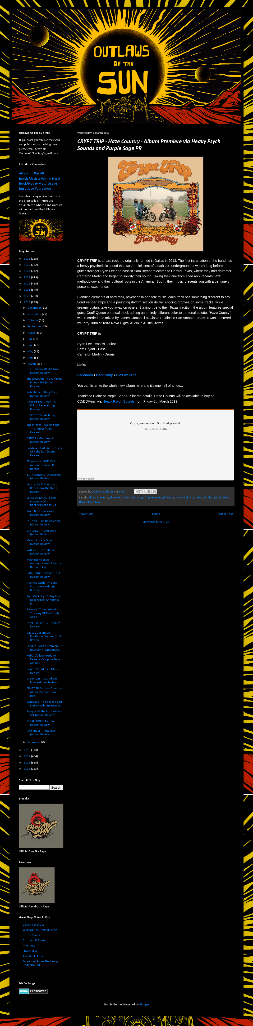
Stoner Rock (93, 502)
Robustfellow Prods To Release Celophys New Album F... (43, 659)
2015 (27, 768)
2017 (27, 756)
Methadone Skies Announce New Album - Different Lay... (44, 563)
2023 (27, 277)
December (35, 307)
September (35, 326)
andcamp (105, 375)
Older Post (226, 513)
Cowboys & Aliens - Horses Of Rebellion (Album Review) (44, 452)
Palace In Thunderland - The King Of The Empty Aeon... (43, 613)
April (31, 357)
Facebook (85, 375)
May (31, 351)
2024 (27, 271)
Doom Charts (31, 935)
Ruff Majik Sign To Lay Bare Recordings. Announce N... (44, 600)
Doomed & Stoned (35, 940)
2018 (27, 750)
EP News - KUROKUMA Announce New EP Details (41, 465)
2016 (27, 762)
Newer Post (85, 513)
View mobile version (156, 521)
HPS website (126, 375)
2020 (27, 296)
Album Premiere (98, 497)
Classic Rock (130, 497)
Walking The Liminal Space (40, 930)
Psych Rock (196, 497)
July (30, 339)
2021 (27, 289)
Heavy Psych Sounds (118, 401)
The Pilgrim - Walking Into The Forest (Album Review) (43, 428)
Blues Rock (116, 497)
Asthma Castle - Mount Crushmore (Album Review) (42, 586)
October (33, 320)
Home (156, 513)
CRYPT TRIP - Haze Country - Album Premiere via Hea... (45, 692)
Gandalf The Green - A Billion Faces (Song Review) (41, 405)
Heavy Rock (182, 497)
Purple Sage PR (212, 497)
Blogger (144, 1004)
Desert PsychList (33, 924)
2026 (27, 258)
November (35, 314)
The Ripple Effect (34, 956)
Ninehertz (29, 945)
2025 (27, 264)
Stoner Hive (30, 951)
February (34, 742)
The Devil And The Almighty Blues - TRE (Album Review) (44, 382)
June (31, 345)
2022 (27, 283)
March (32, 363)
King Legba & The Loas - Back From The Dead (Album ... (42, 488)
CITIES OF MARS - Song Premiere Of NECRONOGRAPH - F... (42, 501)
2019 (27, 302)
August (32, 332)
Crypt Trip (144, 497)
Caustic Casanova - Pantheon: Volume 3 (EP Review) (44, 636)
